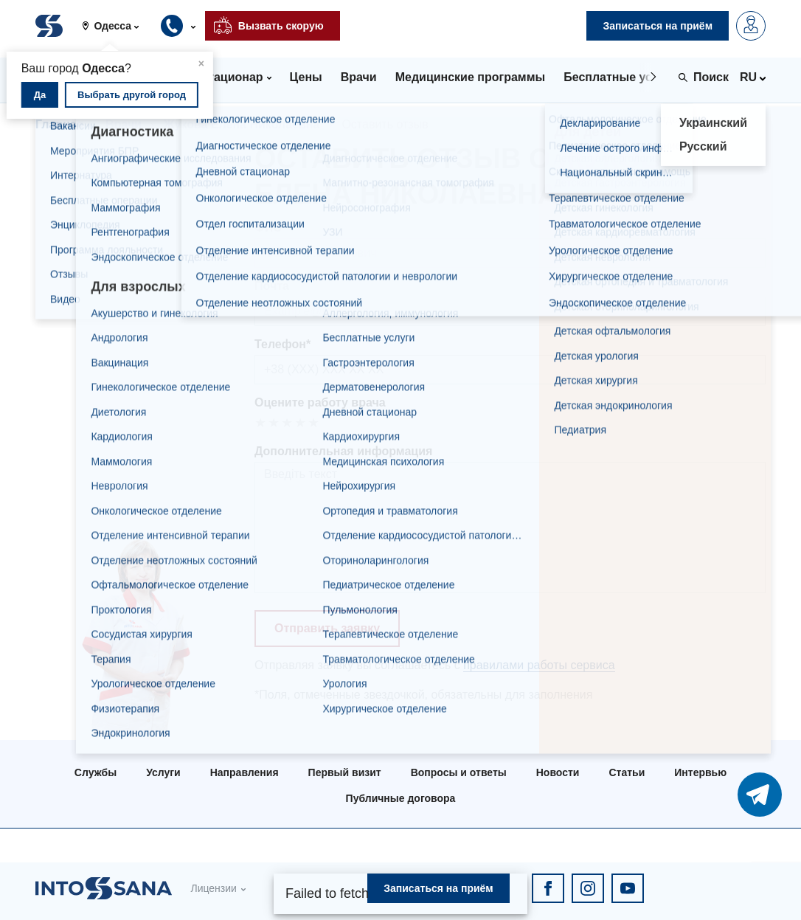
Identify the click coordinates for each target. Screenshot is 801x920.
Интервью (700, 772)
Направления (244, 772)
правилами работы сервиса (538, 665)
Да (40, 94)
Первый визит (344, 772)
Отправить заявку (327, 628)
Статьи (626, 772)
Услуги (163, 772)
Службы (95, 772)
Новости (558, 772)
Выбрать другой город (131, 94)
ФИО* (270, 227)
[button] (116, 26)
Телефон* (282, 344)
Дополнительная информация (343, 451)
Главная (59, 124)
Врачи (123, 124)
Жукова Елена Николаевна (241, 124)
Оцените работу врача (320, 402)
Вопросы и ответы (459, 772)
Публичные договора (401, 798)
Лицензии (213, 888)
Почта (271, 286)
